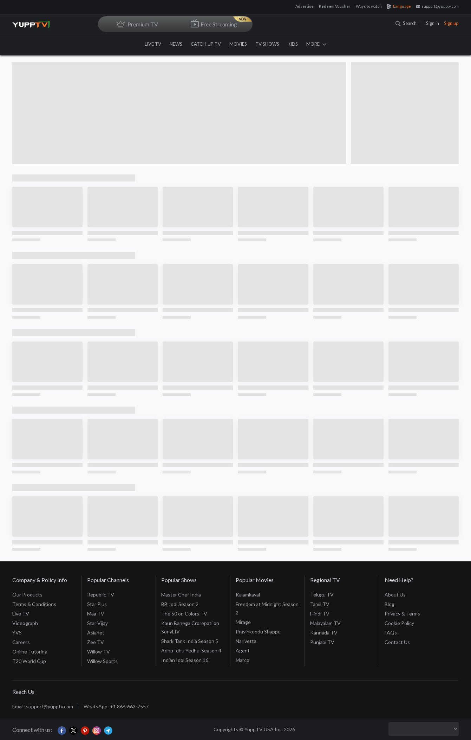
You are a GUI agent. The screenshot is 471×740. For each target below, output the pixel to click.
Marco (242, 660)
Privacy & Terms (402, 614)
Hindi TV (319, 614)
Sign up (451, 23)
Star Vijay (97, 623)
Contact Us (397, 642)
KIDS (293, 44)
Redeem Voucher (335, 6)
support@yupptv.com (437, 6)
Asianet (95, 633)
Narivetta (246, 641)
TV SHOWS (267, 44)
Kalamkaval (248, 595)
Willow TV (98, 652)
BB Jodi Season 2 (179, 604)
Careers (21, 642)
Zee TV (95, 642)
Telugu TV (322, 595)
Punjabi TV (322, 642)
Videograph (25, 623)
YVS (17, 633)
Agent (243, 650)
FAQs (391, 633)
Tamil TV (319, 604)
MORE (316, 44)
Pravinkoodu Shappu (258, 631)
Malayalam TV (325, 623)
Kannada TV (324, 633)
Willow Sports (102, 661)
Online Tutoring (29, 652)
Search (406, 23)
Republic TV (100, 595)
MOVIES (238, 44)
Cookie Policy (399, 623)
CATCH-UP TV (206, 44)
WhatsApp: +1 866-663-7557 (116, 706)
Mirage (243, 622)
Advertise (304, 6)
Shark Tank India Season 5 (189, 641)
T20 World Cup (29, 661)
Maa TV (95, 614)
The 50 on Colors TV (184, 614)
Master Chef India (181, 595)
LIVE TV (153, 44)
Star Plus (97, 604)
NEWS (176, 44)
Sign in (432, 23)
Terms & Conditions (34, 604)
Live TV (20, 614)
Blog (389, 604)
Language (399, 6)
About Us (395, 595)
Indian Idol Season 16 (184, 660)
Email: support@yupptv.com (42, 706)
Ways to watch (369, 6)
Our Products (27, 595)
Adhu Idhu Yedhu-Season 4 (191, 650)
